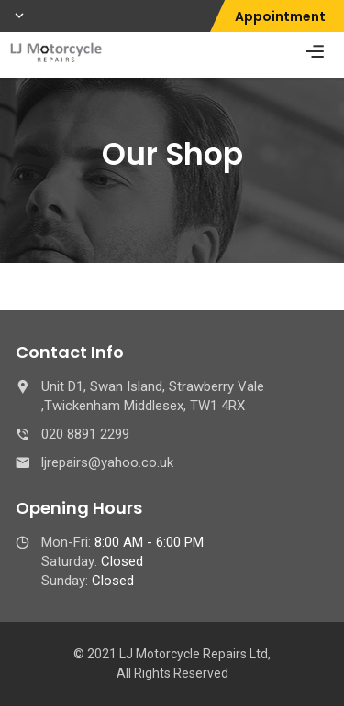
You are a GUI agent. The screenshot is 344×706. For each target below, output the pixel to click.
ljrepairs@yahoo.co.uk (107, 462)
